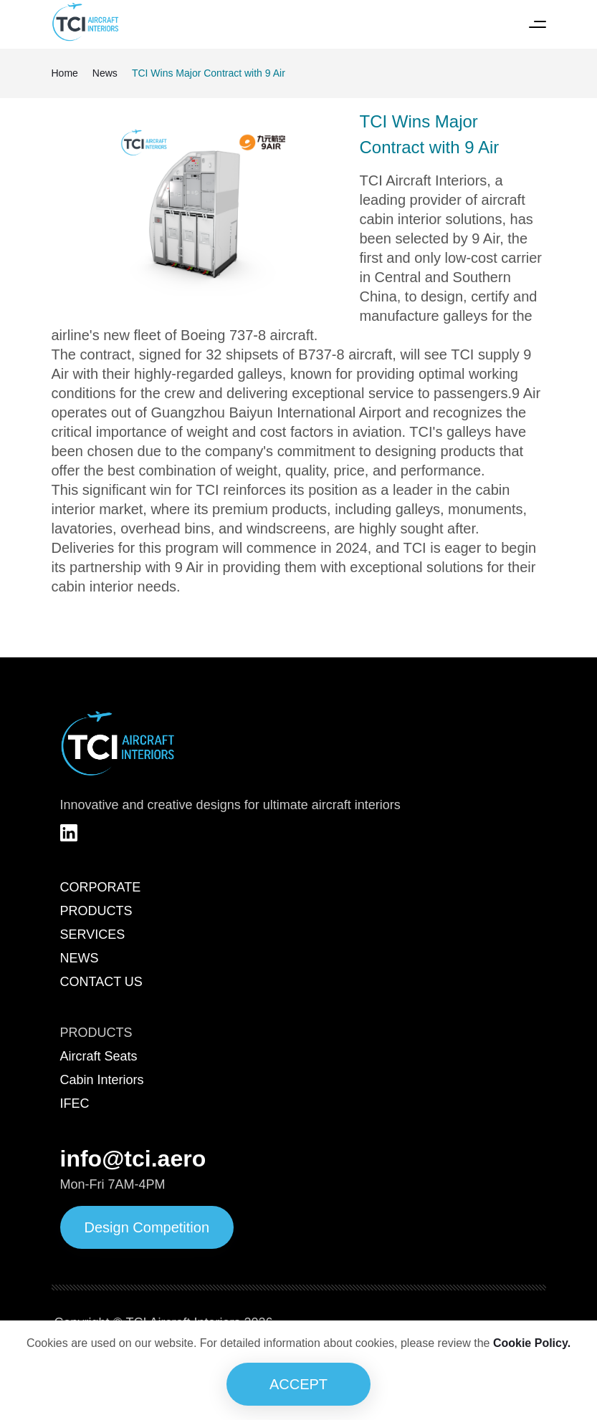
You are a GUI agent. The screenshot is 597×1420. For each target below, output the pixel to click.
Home (65, 73)
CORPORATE (100, 887)
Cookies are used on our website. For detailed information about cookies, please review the (298, 1343)
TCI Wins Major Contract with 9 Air (208, 73)
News (105, 73)
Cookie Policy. (531, 1343)
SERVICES (92, 934)
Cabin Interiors (102, 1080)
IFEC (75, 1103)
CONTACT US (101, 982)
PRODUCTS (96, 911)
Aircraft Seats (99, 1056)
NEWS (79, 958)
